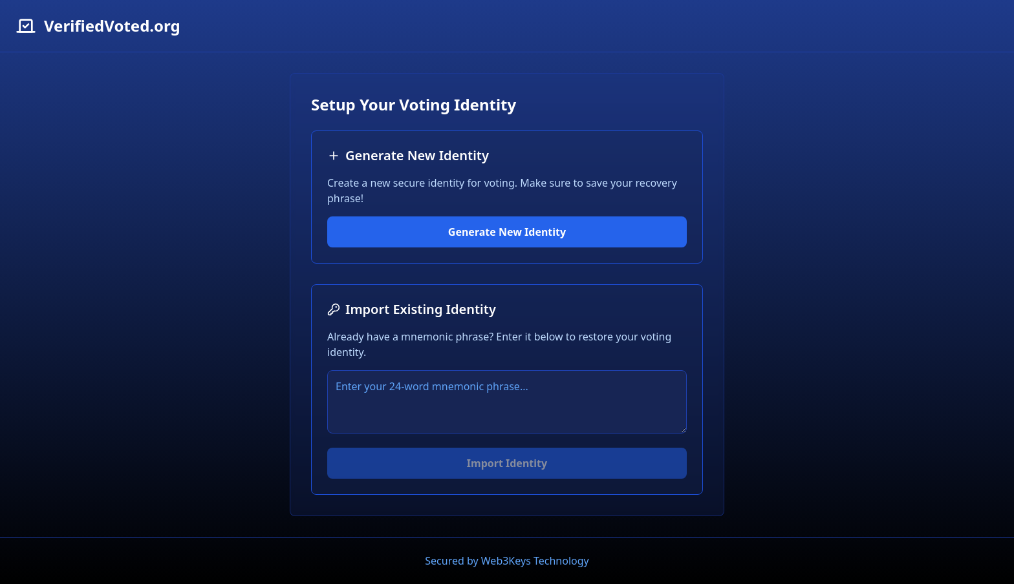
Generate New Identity (507, 232)
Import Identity (507, 463)
